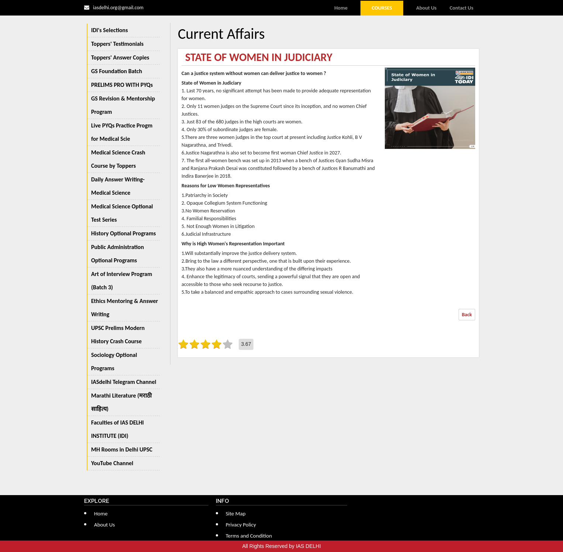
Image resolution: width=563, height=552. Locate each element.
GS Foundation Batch (116, 71)
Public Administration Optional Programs (117, 253)
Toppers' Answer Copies (120, 57)
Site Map (236, 513)
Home (341, 7)
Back (467, 314)
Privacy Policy (241, 524)
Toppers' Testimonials (117, 43)
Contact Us (461, 7)
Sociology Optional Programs (114, 361)
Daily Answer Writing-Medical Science (118, 186)
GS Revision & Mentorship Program (123, 105)
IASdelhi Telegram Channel (123, 381)
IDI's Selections (109, 30)
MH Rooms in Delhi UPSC (121, 449)
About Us (426, 7)
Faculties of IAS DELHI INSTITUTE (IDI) (117, 429)
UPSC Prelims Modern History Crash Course (118, 334)
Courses (382, 7)
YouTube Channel (112, 463)
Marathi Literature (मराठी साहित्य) (121, 402)
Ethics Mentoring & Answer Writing (124, 307)
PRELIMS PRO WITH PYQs (122, 84)
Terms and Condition (249, 535)
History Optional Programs (123, 233)
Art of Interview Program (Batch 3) (121, 280)
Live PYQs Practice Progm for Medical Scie (121, 132)
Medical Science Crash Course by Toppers (118, 159)
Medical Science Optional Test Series (122, 213)
